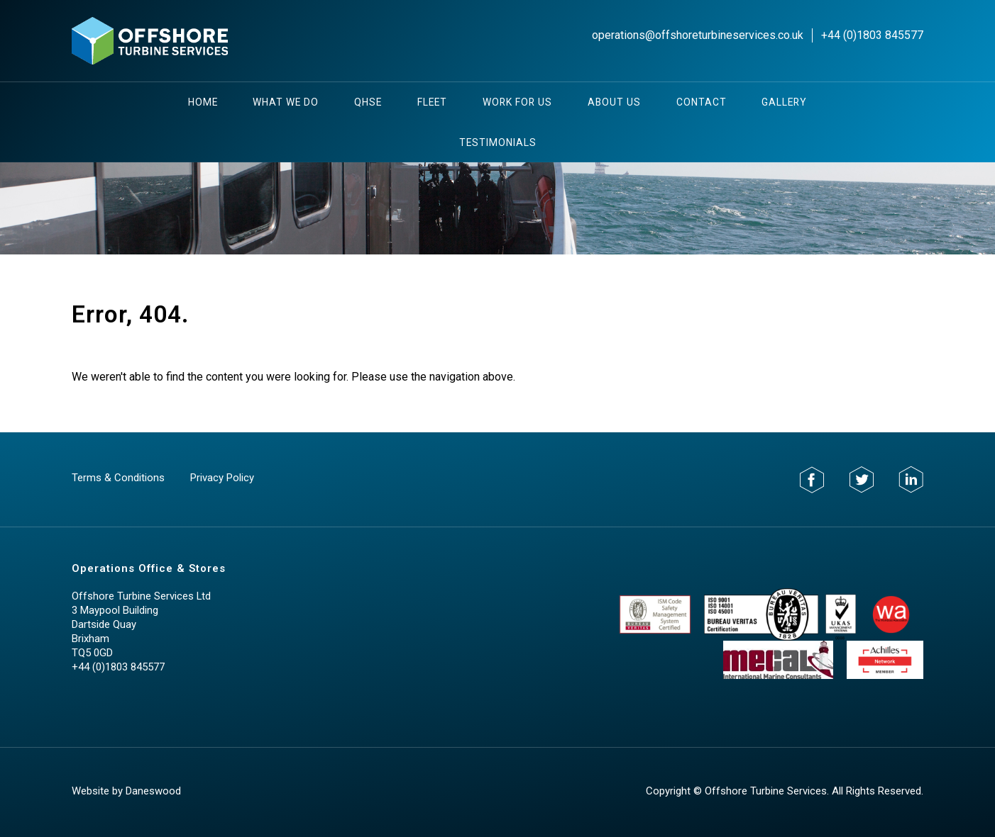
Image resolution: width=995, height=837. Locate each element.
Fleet (432, 102)
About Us (614, 102)
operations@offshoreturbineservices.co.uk (697, 35)
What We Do (286, 102)
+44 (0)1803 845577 (872, 35)
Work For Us (517, 102)
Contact (701, 102)
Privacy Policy (222, 477)
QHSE (368, 102)
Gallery (784, 102)
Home (203, 102)
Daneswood (153, 791)
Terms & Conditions (118, 477)
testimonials (498, 142)
